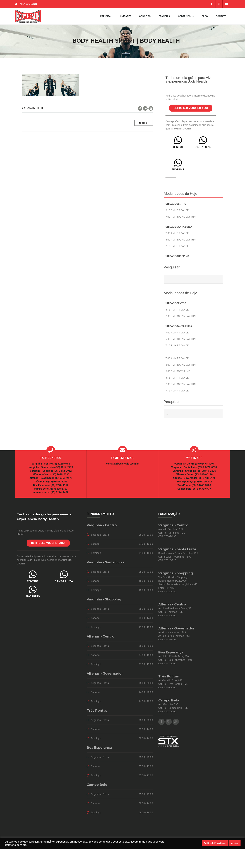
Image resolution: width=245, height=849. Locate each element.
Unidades (125, 17)
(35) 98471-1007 (204, 466)
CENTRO (178, 149)
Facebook (140, 111)
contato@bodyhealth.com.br (122, 466)
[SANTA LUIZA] (203, 142)
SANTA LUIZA (203, 149)
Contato (221, 17)
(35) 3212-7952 (63, 473)
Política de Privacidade (214, 843)
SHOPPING (178, 171)
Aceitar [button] (234, 843)
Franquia (164, 17)
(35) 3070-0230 (60, 476)
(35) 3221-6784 (61, 466)
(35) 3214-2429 (64, 469)
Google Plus (168, 724)
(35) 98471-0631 (207, 469)
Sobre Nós (186, 17)
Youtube (176, 724)
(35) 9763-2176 (63, 480)
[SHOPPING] (178, 164)
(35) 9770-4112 (59, 487)
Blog (205, 17)
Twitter (145, 111)
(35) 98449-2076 (206, 473)
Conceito (145, 17)
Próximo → (144, 125)
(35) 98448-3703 (57, 483)
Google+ (150, 111)
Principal (106, 17)
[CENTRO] (178, 142)
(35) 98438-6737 (58, 491)
